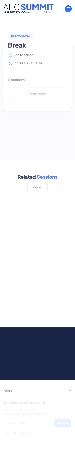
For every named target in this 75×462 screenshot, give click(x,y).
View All (37, 187)
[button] (68, 8)
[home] (28, 8)
